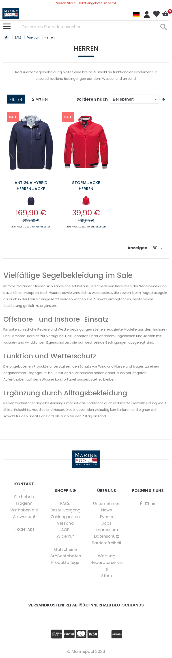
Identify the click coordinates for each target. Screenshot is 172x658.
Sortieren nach (92, 99)
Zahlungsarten (65, 516)
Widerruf (65, 536)
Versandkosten (41, 226)
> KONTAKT (24, 529)
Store (106, 575)
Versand (65, 523)
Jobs (107, 523)
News (106, 510)
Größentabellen (65, 556)
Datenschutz (106, 536)
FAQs (65, 503)
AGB (65, 529)
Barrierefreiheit (106, 543)
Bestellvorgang (65, 510)
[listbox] (31, 201)
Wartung (106, 556)
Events (106, 516)
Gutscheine (65, 549)
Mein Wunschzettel (156, 14)
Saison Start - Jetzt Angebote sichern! (86, 3)
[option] (30, 200)
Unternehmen (106, 503)
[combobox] (88, 26)
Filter (16, 99)
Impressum (106, 529)
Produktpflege (65, 562)
